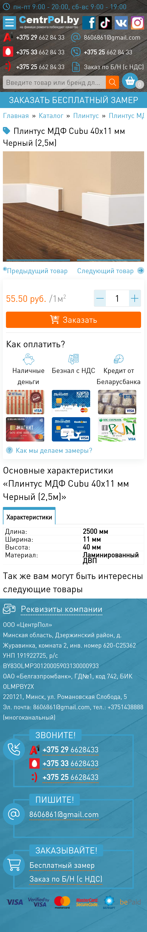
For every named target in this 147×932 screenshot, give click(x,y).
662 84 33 (40, 37)
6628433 (70, 749)
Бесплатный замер (62, 865)
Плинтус (86, 115)
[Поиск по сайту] (112, 82)
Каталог (51, 115)
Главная (16, 115)
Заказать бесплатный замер (73, 100)
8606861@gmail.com (112, 37)
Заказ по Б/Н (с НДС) (114, 67)
